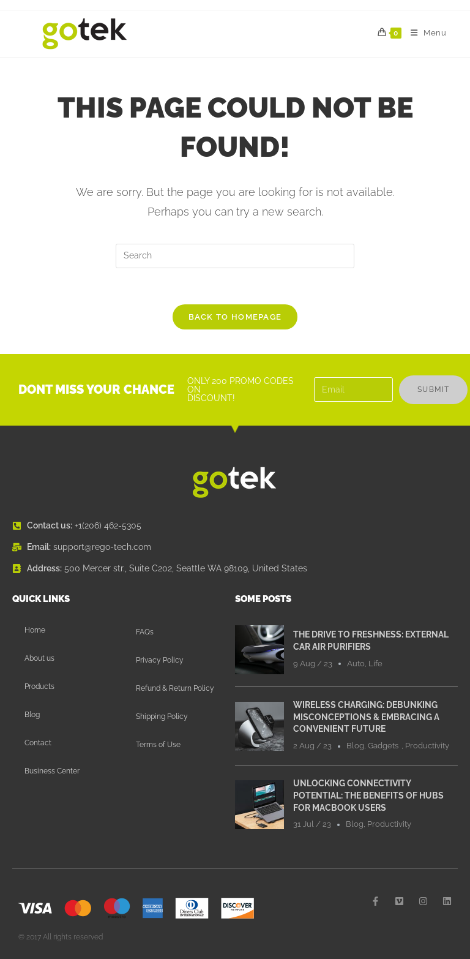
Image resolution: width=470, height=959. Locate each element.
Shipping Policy (162, 717)
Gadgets (383, 746)
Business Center (52, 771)
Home (34, 630)
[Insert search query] (235, 256)
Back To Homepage (235, 317)
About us (39, 659)
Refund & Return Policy (175, 689)
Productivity (427, 746)
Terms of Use (158, 745)
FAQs (145, 632)
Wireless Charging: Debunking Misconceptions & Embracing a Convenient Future (366, 717)
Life (375, 664)
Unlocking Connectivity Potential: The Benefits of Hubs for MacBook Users (368, 796)
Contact (37, 743)
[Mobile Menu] (424, 33)
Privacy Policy (160, 660)
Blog (32, 715)
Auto (356, 664)
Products (39, 687)
